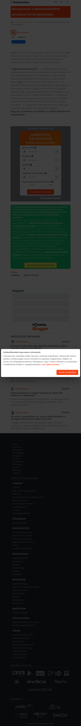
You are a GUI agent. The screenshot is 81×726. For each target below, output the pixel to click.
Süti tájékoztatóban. (51, 364)
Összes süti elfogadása (67, 372)
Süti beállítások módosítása (42, 372)
